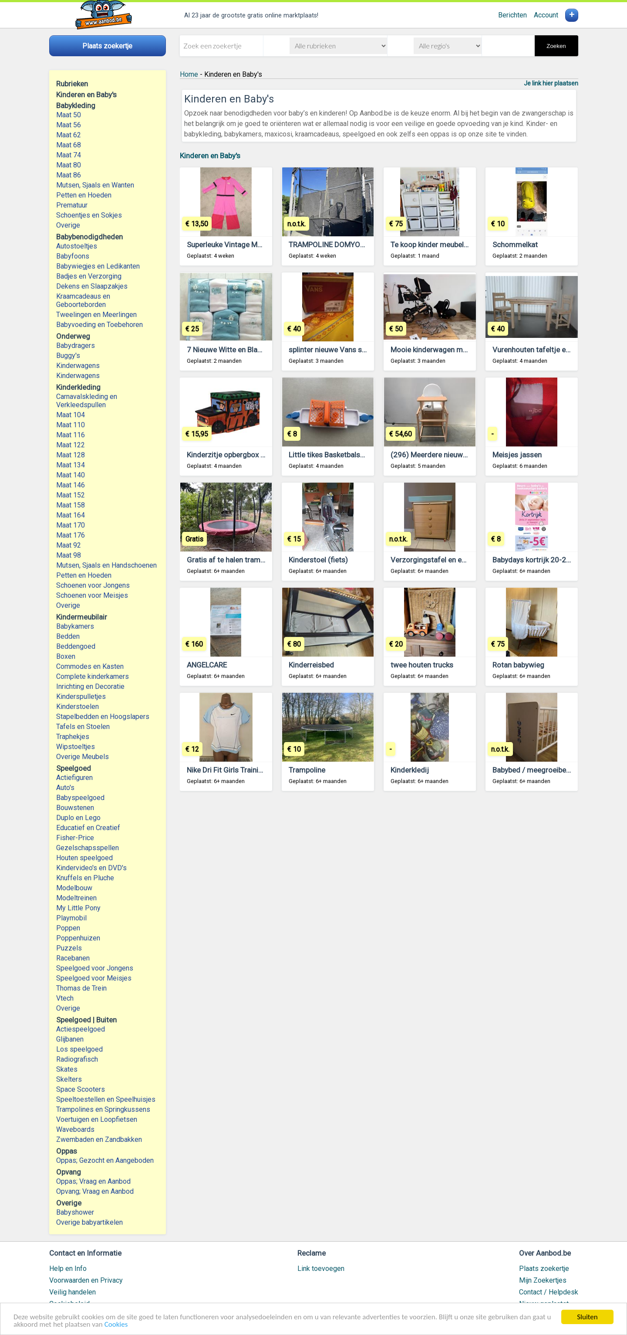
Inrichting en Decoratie (90, 686)
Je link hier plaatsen (551, 83)
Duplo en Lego (78, 818)
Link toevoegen (320, 1268)
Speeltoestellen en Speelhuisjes (105, 1099)
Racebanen (73, 958)
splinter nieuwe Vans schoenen (339, 349)
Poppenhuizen (78, 938)
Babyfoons (72, 256)
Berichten (512, 15)
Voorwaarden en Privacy (86, 1280)
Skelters (69, 1079)
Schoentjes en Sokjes (89, 215)
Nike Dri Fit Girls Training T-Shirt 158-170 (253, 770)
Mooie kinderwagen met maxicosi (446, 349)
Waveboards (75, 1129)
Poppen (68, 928)
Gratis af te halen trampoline (233, 559)
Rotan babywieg (518, 665)
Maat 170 (70, 525)
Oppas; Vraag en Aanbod (93, 1181)
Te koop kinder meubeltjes (433, 244)
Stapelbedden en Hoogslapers (102, 716)
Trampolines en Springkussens (103, 1109)
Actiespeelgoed (80, 1029)
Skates (67, 1069)
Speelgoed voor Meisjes (93, 978)
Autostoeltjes (76, 246)
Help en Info (68, 1268)
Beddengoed (75, 646)
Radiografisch (77, 1059)
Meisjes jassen (517, 454)
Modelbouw (74, 888)
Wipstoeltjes (75, 746)
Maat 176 (70, 535)
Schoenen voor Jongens (93, 585)
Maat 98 (68, 555)
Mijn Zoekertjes (542, 1280)
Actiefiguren (74, 777)
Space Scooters (80, 1089)
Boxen (65, 656)
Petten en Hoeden (83, 195)
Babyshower (75, 1212)
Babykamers (75, 626)
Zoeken (556, 46)
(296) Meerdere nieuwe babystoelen (449, 454)
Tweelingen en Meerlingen (96, 314)
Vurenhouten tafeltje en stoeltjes (546, 349)
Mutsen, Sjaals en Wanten (95, 185)
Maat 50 (68, 115)
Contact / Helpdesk (548, 1292)
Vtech (65, 998)
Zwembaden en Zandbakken (99, 1139)
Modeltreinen (76, 898)
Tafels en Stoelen (83, 726)
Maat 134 (70, 465)
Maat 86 (68, 175)
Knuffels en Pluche (85, 878)
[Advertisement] (379, 905)
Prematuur (72, 205)
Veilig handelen (72, 1292)
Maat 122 (70, 445)
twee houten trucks (422, 665)
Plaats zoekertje (544, 1268)
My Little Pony (78, 908)
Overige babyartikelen (89, 1222)
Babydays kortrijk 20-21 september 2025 (559, 559)
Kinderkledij (410, 770)
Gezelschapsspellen (87, 848)
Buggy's (68, 355)
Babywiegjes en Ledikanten (98, 266)
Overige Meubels (82, 757)
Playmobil (71, 918)
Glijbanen (70, 1039)
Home (189, 74)
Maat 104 (70, 415)
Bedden (68, 636)
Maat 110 (70, 425)
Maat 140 (70, 475)
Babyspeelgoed (80, 798)
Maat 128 (70, 455)
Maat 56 (68, 125)
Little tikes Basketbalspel (329, 454)
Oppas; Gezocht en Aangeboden (105, 1160)
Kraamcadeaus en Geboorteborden (83, 300)
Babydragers (75, 345)
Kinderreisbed (311, 665)
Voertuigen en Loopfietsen (96, 1119)
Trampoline (307, 770)
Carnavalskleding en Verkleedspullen (86, 400)
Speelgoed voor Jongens (94, 968)
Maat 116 (70, 435)
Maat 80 (68, 165)
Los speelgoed (79, 1049)
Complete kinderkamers (92, 676)
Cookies (116, 1324)
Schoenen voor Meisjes (92, 595)
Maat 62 (68, 135)
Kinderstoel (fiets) (318, 559)
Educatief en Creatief (88, 828)
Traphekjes (72, 736)
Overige (68, 225)
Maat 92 (68, 545)
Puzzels (69, 948)
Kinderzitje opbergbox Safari (233, 454)
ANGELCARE (207, 665)
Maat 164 (70, 515)
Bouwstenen (75, 808)
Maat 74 (68, 155)
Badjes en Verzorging (88, 276)
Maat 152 (70, 495)
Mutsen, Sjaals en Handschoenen (106, 565)
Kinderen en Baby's (210, 155)
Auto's (65, 787)
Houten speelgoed (84, 858)
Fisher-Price (75, 838)
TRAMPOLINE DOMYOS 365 (334, 244)
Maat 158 (70, 505)
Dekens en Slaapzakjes (92, 286)
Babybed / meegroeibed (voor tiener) (552, 770)
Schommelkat (515, 244)
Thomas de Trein (81, 988)
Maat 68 (68, 145)
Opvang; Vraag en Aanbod (95, 1191)
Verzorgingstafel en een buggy (441, 559)
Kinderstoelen (77, 706)
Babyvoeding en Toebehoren (99, 324)
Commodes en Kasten (90, 666)
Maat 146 (70, 485)
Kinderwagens (78, 365)
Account (546, 15)
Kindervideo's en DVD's (91, 868)
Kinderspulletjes (81, 696)
